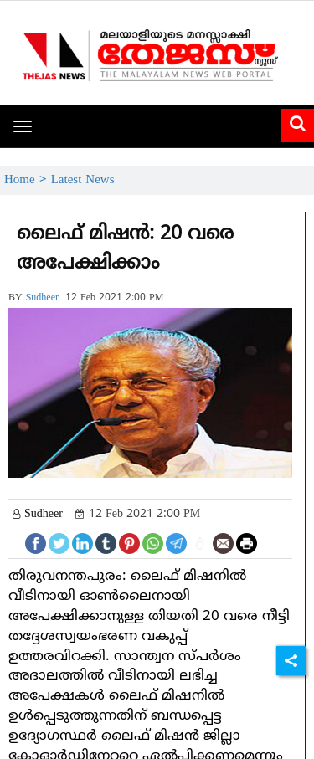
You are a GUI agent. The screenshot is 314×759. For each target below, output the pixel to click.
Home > (27, 180)
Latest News (83, 180)
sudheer (42, 298)
